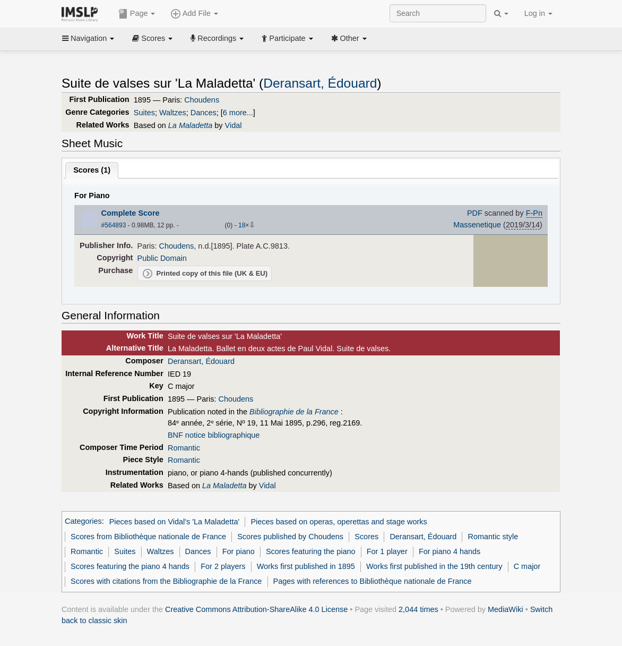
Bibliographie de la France (294, 411)
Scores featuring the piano (311, 551)
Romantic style (493, 536)
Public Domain (162, 258)
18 (241, 225)
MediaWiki (505, 609)
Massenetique (477, 224)
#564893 (113, 225)
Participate (287, 38)
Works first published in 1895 (306, 566)
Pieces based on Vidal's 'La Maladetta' (174, 521)
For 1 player (387, 551)
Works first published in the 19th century (434, 566)
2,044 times (418, 609)
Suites (144, 112)
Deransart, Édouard (320, 83)
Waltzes (172, 112)
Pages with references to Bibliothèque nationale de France (372, 581)
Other (349, 38)
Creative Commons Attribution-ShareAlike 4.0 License (256, 609)
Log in (538, 13)
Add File (194, 14)
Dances (204, 112)
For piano (238, 551)
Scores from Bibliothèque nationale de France (148, 536)
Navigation (88, 38)
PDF (474, 213)
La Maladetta (190, 125)
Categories (83, 521)
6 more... (238, 112)
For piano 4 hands (449, 551)
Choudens (201, 100)
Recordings (217, 38)
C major (527, 566)
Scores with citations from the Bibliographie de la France (166, 581)
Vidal (233, 125)
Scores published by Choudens (290, 536)
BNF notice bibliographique (214, 435)
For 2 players (223, 566)
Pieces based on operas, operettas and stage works (338, 521)
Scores (152, 38)
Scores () (91, 170)
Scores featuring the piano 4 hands (130, 566)
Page (137, 14)
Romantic (184, 448)
